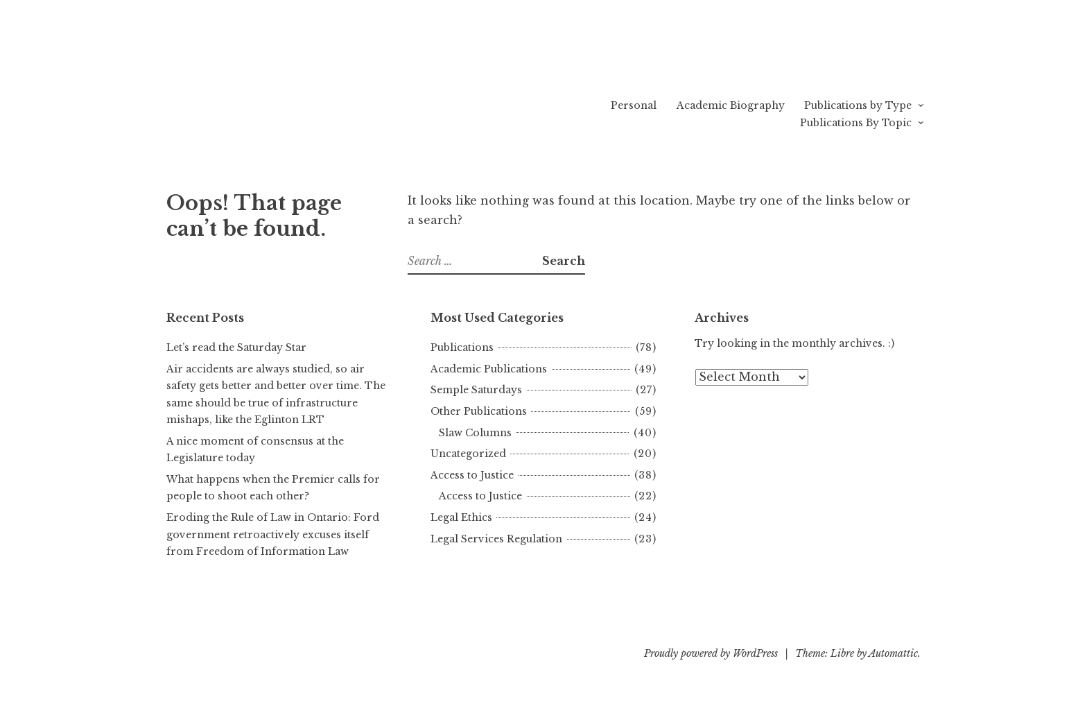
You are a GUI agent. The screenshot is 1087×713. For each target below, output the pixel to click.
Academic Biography (731, 105)
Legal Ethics (461, 517)
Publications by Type (858, 105)
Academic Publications (489, 369)
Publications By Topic (856, 123)
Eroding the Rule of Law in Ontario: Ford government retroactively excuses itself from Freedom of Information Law (272, 534)
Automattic (893, 653)
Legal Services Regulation (496, 539)
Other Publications (479, 411)
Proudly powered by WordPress (711, 653)
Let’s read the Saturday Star (236, 347)
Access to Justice (472, 475)
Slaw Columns (475, 433)
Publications (462, 347)
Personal (633, 105)
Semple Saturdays (476, 390)
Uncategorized (468, 453)
